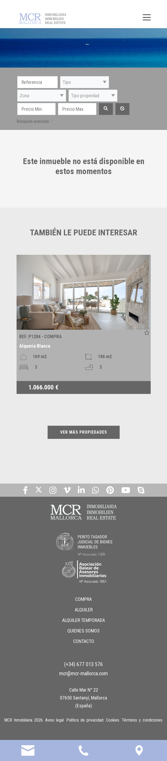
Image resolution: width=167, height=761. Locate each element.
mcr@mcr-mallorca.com (83, 673)
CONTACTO (83, 641)
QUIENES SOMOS (83, 630)
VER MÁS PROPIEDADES (83, 432)
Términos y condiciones (142, 720)
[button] (84, 82)
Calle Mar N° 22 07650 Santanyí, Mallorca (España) (83, 697)
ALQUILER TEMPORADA (83, 620)
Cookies (112, 720)
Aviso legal (54, 720)
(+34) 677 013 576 (83, 664)
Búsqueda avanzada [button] (33, 121)
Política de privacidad (84, 720)
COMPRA (83, 599)
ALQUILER (84, 609)
